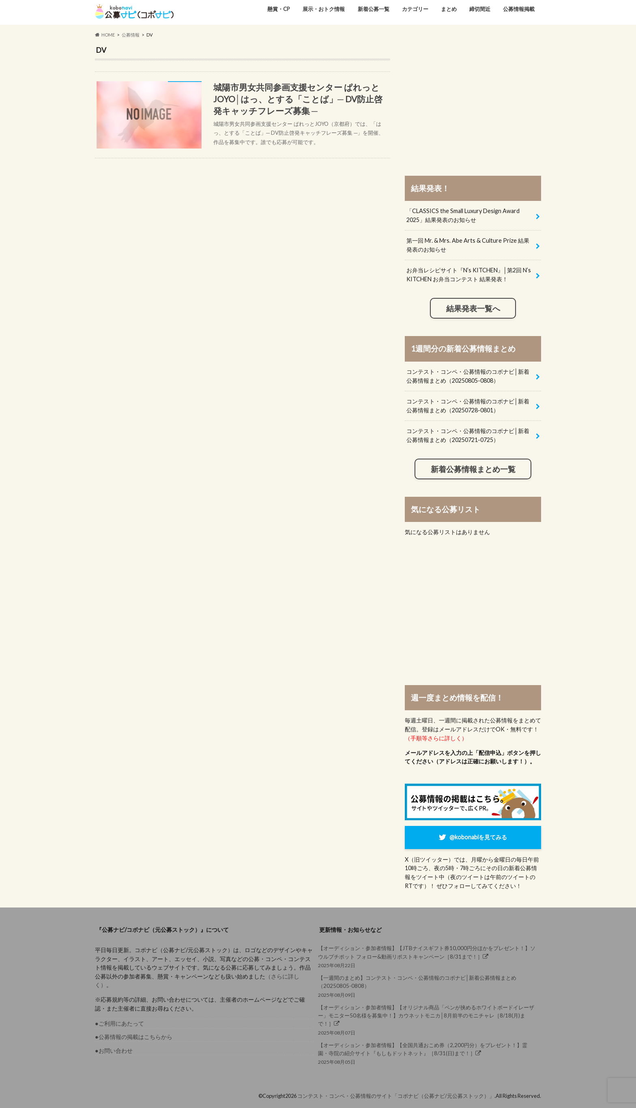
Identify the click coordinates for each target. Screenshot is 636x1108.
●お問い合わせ (114, 1050)
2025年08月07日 (427, 1019)
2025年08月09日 (427, 986)
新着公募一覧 (373, 9)
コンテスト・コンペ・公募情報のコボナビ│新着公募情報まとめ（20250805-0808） (467, 376)
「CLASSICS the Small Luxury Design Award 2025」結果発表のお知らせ (463, 215)
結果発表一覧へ (473, 308)
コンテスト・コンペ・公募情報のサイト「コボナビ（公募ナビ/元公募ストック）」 (395, 1096)
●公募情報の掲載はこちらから (133, 1036)
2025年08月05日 (427, 1053)
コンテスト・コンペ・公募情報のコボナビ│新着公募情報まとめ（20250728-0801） (467, 406)
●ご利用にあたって (119, 1023)
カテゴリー (415, 9)
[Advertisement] (473, 102)
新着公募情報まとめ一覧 (473, 469)
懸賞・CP (278, 9)
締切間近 (479, 9)
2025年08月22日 (427, 956)
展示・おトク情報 (324, 9)
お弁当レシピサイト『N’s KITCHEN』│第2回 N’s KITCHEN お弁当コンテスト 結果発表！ (468, 274)
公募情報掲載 (519, 9)
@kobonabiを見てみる (478, 837)
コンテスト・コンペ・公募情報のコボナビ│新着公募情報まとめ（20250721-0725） (467, 435)
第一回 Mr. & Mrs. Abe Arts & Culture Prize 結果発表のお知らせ (467, 245)
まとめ (449, 9)
